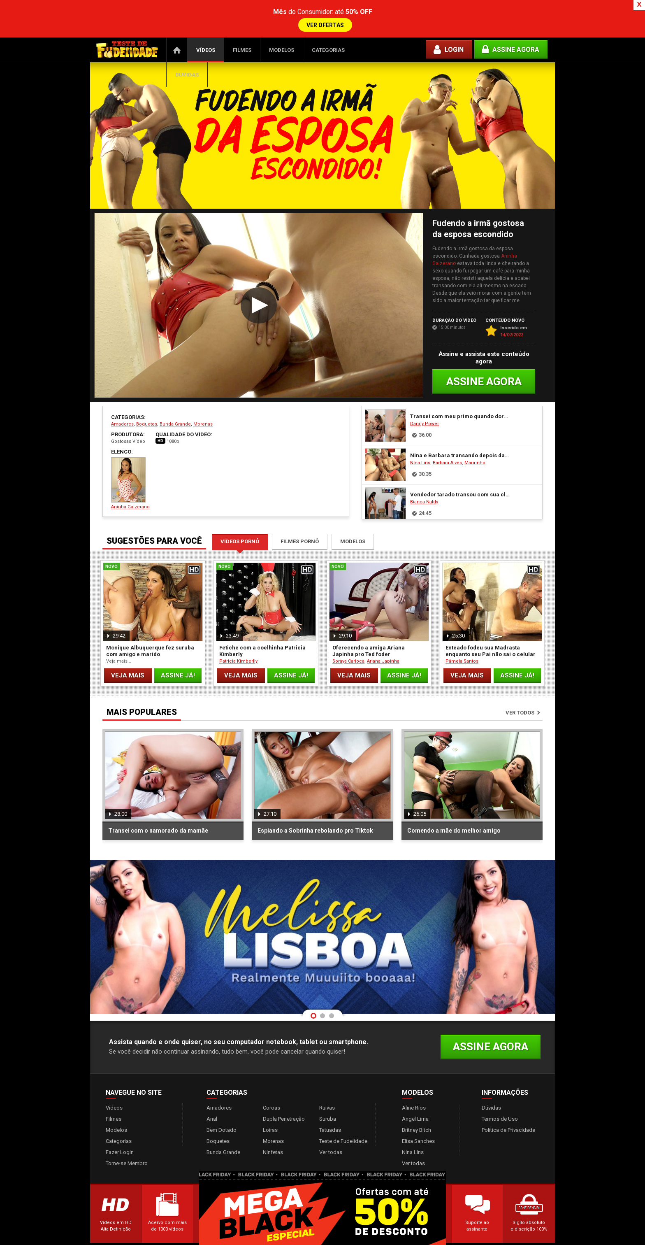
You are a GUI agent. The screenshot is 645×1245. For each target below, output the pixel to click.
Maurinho (474, 442)
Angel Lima (415, 1099)
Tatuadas (330, 1110)
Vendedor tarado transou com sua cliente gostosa (460, 474)
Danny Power (424, 403)
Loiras (270, 1110)
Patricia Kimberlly (238, 641)
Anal (211, 1099)
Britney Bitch (416, 1110)
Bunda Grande (175, 404)
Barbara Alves (447, 442)
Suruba (327, 1099)
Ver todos (520, 692)
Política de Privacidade (508, 1110)
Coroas (271, 1087)
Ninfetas (273, 1132)
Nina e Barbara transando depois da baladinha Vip (460, 435)
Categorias (328, 30)
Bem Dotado (221, 1110)
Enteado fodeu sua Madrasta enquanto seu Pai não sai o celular (490, 630)
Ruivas (327, 1087)
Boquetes (146, 404)
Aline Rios (414, 1087)
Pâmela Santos (461, 641)
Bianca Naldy (424, 481)
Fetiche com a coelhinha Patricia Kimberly (262, 630)
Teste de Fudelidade (343, 1121)
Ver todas (330, 1132)
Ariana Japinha (383, 641)
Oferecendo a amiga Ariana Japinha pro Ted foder (368, 630)
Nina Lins (420, 442)
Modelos (281, 30)
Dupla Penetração (284, 1099)
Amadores (122, 404)
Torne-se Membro (127, 1143)
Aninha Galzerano (130, 463)
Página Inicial (177, 29)
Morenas (203, 404)
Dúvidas (187, 54)
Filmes (242, 30)
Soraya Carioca (348, 641)
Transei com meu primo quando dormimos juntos (460, 396)
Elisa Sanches (418, 1121)
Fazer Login (120, 1132)
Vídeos (205, 30)
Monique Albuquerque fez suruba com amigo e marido (150, 630)
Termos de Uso (500, 1099)
